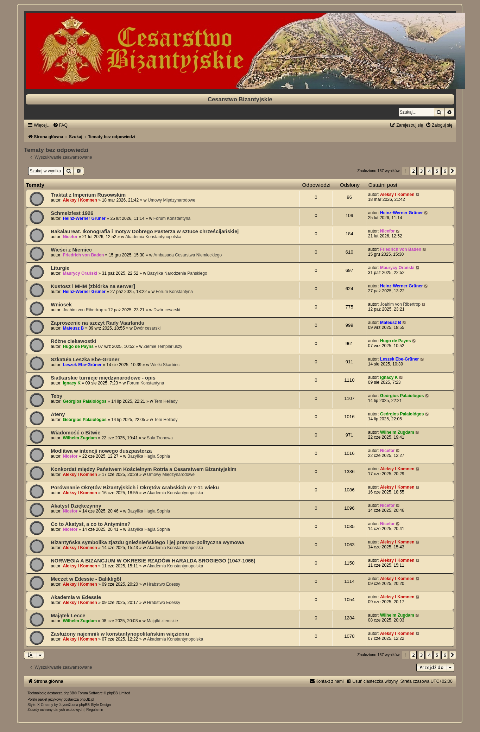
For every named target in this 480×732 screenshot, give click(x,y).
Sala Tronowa (160, 437)
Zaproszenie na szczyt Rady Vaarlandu (97, 323)
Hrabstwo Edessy (163, 584)
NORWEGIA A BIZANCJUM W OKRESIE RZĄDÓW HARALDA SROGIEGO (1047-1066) (153, 561)
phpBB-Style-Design (95, 705)
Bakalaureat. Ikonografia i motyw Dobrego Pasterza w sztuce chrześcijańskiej (145, 231)
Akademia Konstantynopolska (153, 236)
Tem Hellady (166, 401)
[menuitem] (60, 125)
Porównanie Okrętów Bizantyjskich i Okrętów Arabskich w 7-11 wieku (135, 487)
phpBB (69, 693)
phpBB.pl (87, 699)
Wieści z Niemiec (71, 250)
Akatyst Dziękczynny (76, 506)
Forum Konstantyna (172, 218)
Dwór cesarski (166, 309)
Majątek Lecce (68, 615)
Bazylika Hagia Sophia (148, 456)
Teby (56, 396)
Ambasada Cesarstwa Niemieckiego (187, 255)
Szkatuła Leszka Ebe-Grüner (85, 359)
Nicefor (70, 236)
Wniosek (61, 304)
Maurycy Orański (80, 273)
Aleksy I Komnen (80, 200)
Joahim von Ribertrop (83, 309)
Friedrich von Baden (83, 255)
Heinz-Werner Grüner (84, 218)
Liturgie (60, 268)
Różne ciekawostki (73, 341)
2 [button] (413, 171)
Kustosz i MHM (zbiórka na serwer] (93, 286)
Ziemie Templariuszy (163, 346)
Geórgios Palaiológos (85, 401)
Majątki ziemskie (162, 620)
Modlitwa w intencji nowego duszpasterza (101, 451)
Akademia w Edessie (76, 597)
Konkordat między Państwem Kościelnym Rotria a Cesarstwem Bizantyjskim (143, 469)
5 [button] (437, 171)
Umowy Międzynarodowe (171, 200)
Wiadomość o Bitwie (75, 432)
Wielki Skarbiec (164, 364)
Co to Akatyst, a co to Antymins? (90, 524)
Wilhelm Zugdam (80, 437)
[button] (452, 171)
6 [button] (444, 171)
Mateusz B (73, 328)
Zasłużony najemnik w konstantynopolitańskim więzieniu (120, 634)
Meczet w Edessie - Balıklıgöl (86, 579)
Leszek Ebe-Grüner (82, 364)
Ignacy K (72, 383)
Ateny (58, 414)
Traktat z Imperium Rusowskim (88, 195)
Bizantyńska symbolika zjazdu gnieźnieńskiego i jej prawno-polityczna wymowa (147, 542)
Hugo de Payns (78, 346)
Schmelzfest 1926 (72, 213)
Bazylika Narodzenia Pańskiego (177, 273)
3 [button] (421, 171)
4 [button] (429, 171)
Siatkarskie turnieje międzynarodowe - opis (103, 378)
